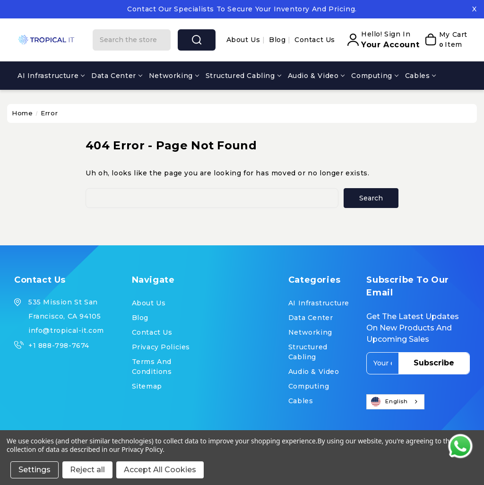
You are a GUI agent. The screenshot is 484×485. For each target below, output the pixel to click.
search (196, 39)
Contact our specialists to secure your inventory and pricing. (242, 9)
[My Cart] (446, 40)
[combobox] (395, 401)
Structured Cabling (243, 75)
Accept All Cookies (160, 469)
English (389, 402)
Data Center (116, 75)
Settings (34, 469)
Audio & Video (316, 75)
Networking (174, 75)
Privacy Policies (161, 347)
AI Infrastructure (51, 75)
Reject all (87, 469)
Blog (278, 39)
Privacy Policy (142, 449)
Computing (374, 75)
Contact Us (314, 39)
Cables (420, 75)
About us (244, 39)
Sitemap (147, 386)
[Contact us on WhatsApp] (460, 446)
